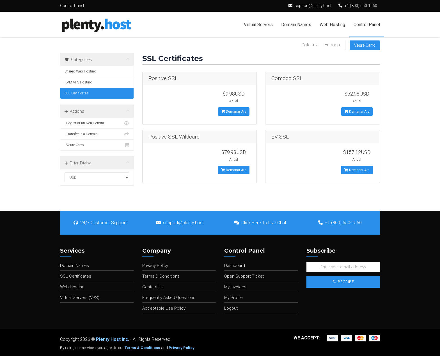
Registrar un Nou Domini (97, 123)
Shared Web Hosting (80, 71)
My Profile (233, 297)
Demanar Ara (233, 112)
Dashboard (234, 265)
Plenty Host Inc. (112, 339)
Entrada (332, 44)
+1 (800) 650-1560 (361, 5)
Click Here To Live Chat (260, 222)
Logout (231, 308)
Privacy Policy (155, 265)
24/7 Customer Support (100, 222)
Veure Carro (364, 45)
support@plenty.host (313, 5)
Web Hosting (332, 24)
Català (309, 44)
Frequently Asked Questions (168, 297)
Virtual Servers (258, 24)
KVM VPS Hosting (78, 82)
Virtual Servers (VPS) (79, 297)
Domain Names (296, 24)
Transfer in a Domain (97, 134)
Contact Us (153, 286)
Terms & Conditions (161, 276)
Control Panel (367, 24)
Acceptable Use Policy (163, 308)
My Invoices (235, 286)
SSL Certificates (76, 93)
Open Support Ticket (244, 276)
